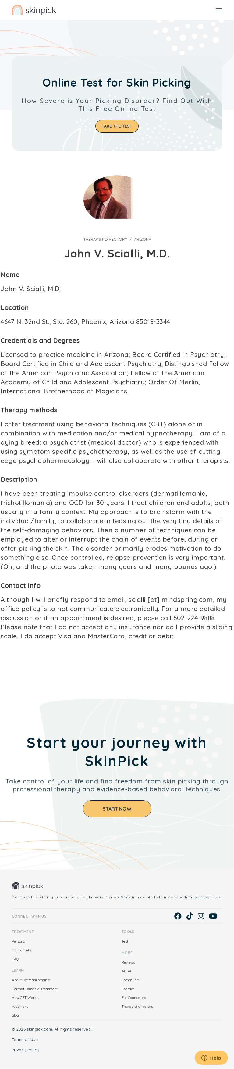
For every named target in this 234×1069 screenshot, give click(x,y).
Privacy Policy (26, 1050)
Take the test (117, 126)
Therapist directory (105, 239)
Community (131, 980)
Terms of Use (25, 1039)
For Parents (21, 950)
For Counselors (134, 997)
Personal (19, 941)
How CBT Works (25, 997)
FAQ (15, 959)
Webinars (20, 1006)
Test (125, 941)
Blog (15, 1015)
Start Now (117, 809)
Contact (128, 988)
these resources (204, 897)
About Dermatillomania (31, 980)
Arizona (142, 239)
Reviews (128, 962)
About (126, 971)
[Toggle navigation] (218, 9)
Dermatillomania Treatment (35, 988)
